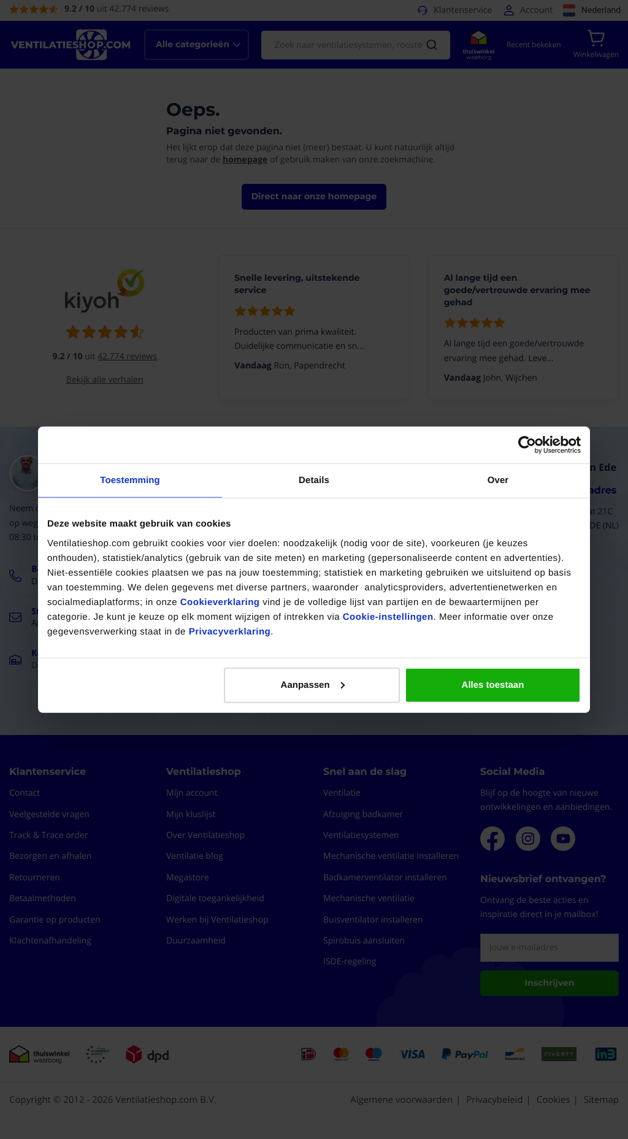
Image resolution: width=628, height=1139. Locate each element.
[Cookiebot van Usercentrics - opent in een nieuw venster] (527, 445)
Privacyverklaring (230, 631)
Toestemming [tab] (130, 480)
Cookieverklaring (220, 601)
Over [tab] (498, 480)
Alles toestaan (493, 684)
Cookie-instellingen (388, 616)
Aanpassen (313, 684)
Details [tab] (314, 480)
